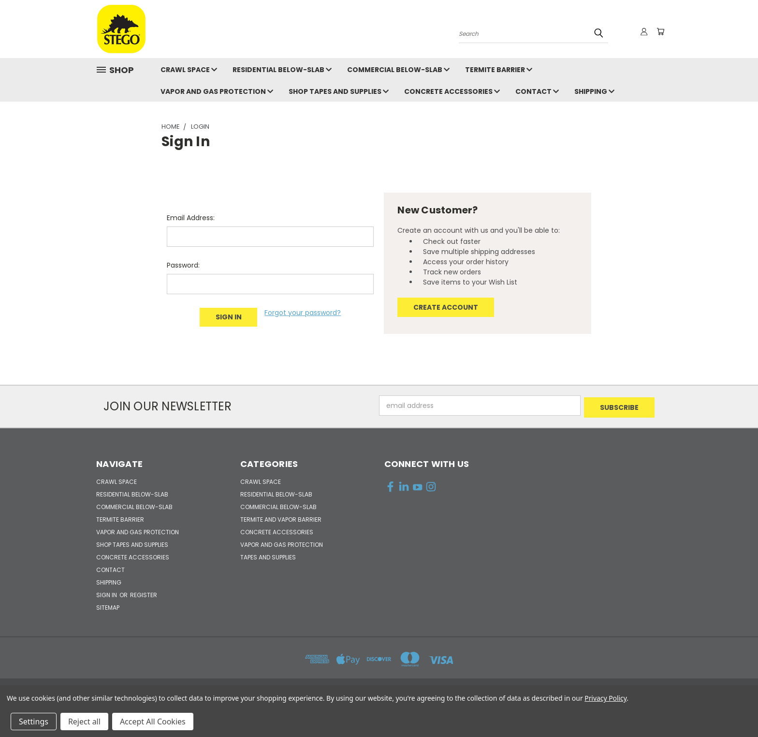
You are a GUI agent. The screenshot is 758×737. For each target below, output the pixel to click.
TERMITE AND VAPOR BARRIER (280, 517)
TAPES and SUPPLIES (268, 555)
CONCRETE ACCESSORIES (452, 91)
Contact (537, 91)
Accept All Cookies (153, 721)
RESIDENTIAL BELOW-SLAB (282, 70)
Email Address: (191, 218)
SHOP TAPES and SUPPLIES (339, 91)
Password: (183, 265)
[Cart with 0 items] (659, 31)
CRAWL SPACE (188, 70)
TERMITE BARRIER (498, 70)
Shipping (594, 91)
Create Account (445, 307)
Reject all (84, 721)
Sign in (107, 593)
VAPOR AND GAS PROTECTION (216, 91)
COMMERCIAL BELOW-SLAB (398, 70)
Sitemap (107, 606)
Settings (33, 721)
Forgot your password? (302, 312)
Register (143, 593)
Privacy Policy (605, 698)
